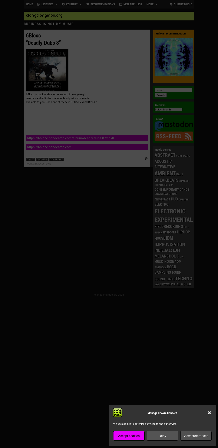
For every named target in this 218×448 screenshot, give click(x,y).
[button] (209, 413)
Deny (162, 436)
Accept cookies (129, 436)
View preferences (196, 436)
